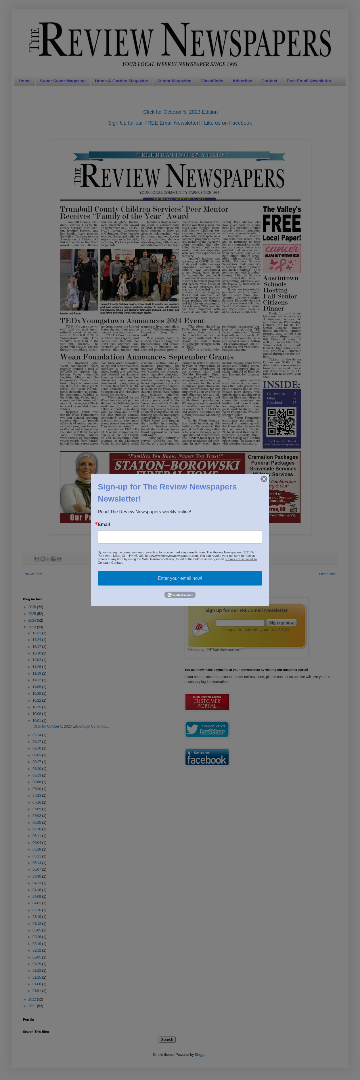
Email (104, 524)
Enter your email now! (180, 578)
